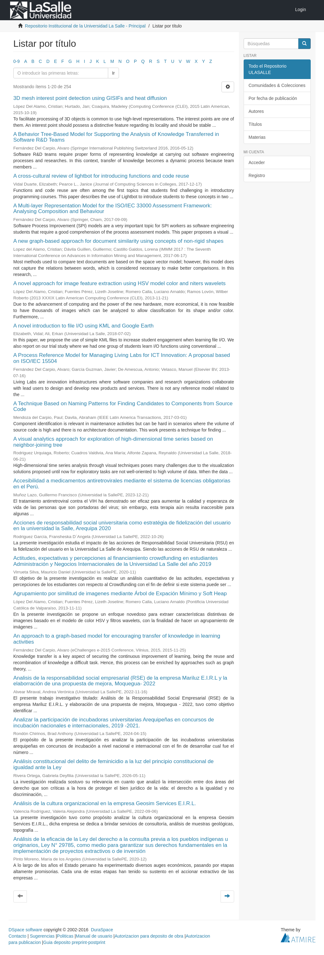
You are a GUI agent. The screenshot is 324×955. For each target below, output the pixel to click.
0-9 (16, 61)
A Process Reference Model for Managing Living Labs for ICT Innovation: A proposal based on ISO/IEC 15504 (121, 358)
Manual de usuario (94, 936)
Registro (257, 175)
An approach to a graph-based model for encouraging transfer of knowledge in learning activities (116, 639)
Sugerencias (42, 936)
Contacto (17, 936)
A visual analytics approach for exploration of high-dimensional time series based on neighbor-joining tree (113, 442)
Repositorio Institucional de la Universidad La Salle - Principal (85, 25)
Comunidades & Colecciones (277, 85)
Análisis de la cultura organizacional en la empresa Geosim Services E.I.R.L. (104, 803)
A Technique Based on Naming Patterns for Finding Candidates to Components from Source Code (123, 407)
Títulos (255, 124)
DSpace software (25, 929)
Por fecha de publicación (273, 98)
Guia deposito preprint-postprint (74, 942)
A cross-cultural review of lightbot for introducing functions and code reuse (101, 176)
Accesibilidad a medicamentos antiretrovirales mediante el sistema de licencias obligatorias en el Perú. (121, 484)
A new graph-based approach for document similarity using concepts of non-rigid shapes (118, 241)
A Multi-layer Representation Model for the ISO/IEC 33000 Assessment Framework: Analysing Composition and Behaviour (112, 209)
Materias (257, 137)
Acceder (257, 162)
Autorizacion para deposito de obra (149, 936)
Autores (256, 111)
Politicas (65, 936)
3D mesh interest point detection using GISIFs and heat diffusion (90, 98)
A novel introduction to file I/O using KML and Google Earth (83, 326)
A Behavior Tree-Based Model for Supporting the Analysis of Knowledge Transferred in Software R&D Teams (116, 137)
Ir (113, 73)
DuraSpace (102, 929)
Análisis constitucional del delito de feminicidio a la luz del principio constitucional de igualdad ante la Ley (113, 764)
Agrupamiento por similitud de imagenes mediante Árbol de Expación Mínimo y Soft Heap (120, 594)
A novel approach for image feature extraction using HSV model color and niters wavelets (119, 283)
